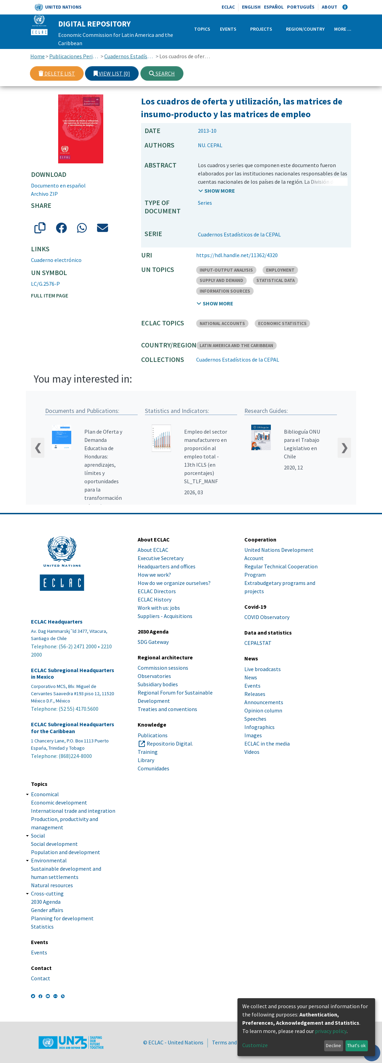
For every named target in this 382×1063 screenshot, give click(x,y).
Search (162, 73)
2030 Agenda (46, 901)
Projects (261, 29)
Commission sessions (163, 668)
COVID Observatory (266, 617)
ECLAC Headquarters (57, 621)
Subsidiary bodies (158, 684)
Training (148, 751)
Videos (251, 751)
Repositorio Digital (169, 743)
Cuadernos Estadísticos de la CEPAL (129, 56)
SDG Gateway (153, 641)
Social (38, 835)
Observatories (154, 676)
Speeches (255, 718)
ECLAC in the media (267, 743)
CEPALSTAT (258, 643)
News (250, 677)
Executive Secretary (160, 558)
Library (146, 760)
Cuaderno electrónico (56, 259)
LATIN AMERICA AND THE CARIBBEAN (236, 345)
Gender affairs (47, 910)
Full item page (49, 295)
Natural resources (52, 885)
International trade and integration (73, 810)
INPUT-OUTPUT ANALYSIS (226, 270)
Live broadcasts (262, 669)
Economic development (59, 802)
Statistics (42, 926)
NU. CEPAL (210, 145)
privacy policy (331, 1030)
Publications (153, 735)
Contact (40, 978)
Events (228, 29)
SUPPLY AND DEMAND (221, 280)
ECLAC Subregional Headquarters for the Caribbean (72, 728)
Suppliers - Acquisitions (165, 616)
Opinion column (263, 710)
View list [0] (112, 73)
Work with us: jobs (159, 607)
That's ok (356, 1045)
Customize (255, 1045)
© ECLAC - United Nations (173, 1042)
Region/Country (305, 29)
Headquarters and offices (166, 566)
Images (253, 735)
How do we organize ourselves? (174, 582)
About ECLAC (153, 549)
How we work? (154, 574)
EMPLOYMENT (280, 270)
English (251, 7)
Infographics (259, 726)
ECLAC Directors (157, 591)
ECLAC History (154, 599)
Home (37, 56)
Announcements (263, 702)
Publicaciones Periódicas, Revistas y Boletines (74, 56)
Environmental (49, 860)
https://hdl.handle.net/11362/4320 (237, 255)
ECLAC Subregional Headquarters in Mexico (72, 673)
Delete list (57, 73)
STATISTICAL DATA (275, 280)
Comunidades (153, 768)
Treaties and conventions (167, 709)
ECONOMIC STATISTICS (282, 323)
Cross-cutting (47, 893)
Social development (54, 843)
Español (274, 7)
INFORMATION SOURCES (225, 291)
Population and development (65, 852)
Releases (254, 693)
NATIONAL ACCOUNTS (222, 323)
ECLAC (228, 7)
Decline (333, 1045)
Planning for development (62, 918)
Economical (45, 794)
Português (301, 7)
